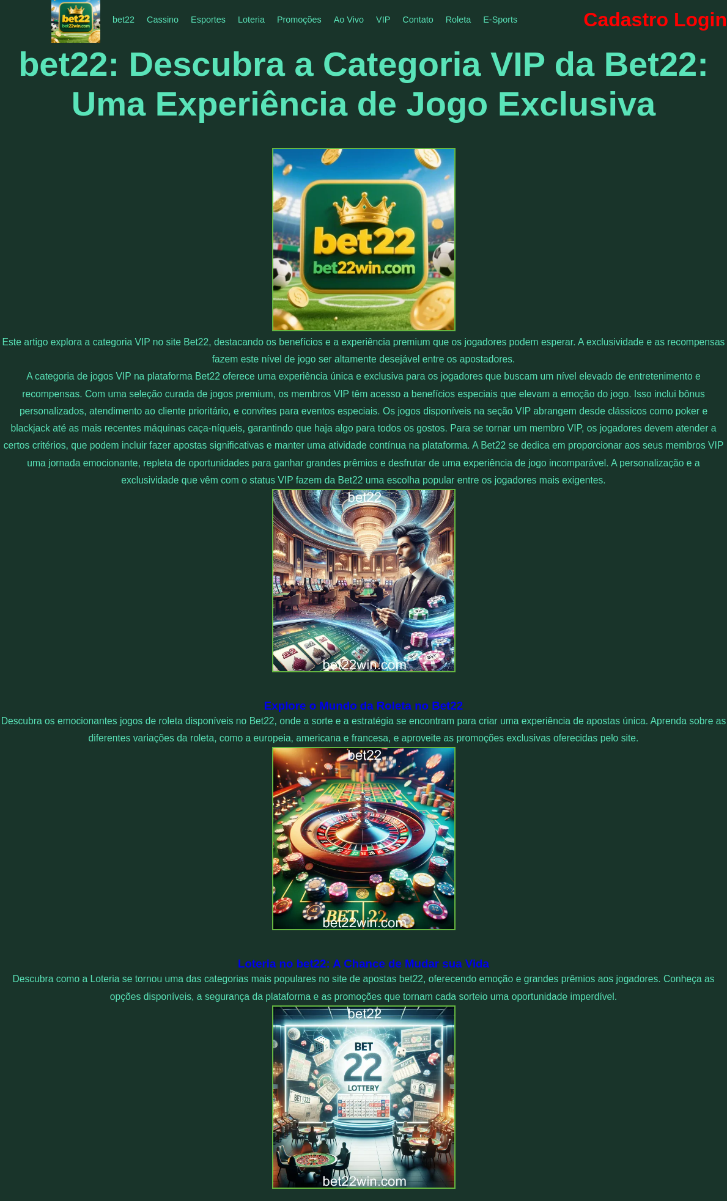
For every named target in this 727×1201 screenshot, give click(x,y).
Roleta (458, 19)
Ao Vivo (349, 19)
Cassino (163, 19)
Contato (417, 19)
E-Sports (500, 19)
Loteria (251, 19)
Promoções (299, 19)
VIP (383, 19)
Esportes (208, 19)
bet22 (124, 19)
